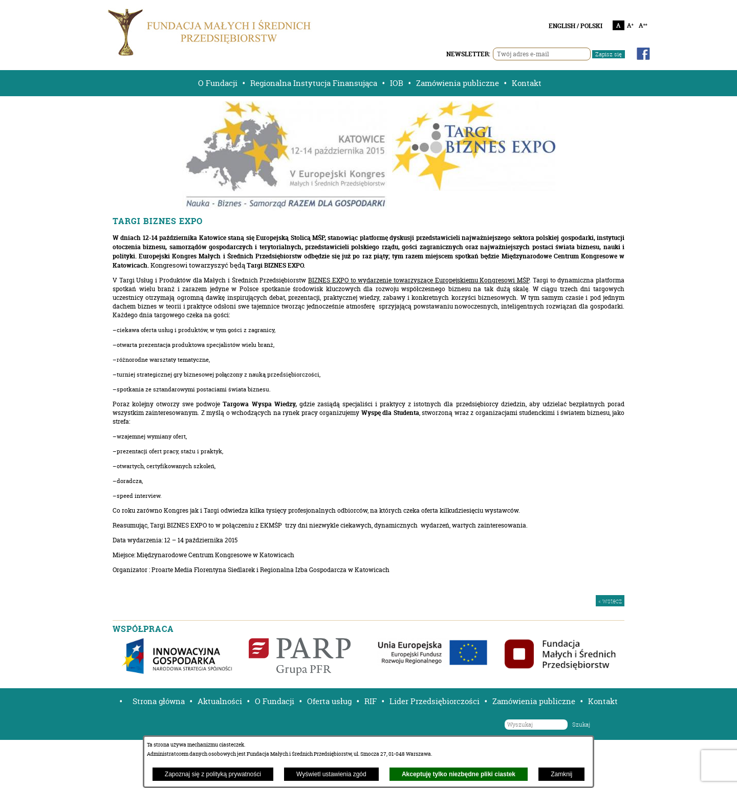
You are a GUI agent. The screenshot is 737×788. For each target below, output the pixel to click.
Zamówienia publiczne (457, 83)
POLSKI (591, 25)
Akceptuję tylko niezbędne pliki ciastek (458, 774)
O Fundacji (217, 83)
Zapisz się (608, 54)
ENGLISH (562, 25)
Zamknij (561, 774)
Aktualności (220, 701)
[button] (117, 701)
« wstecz (610, 601)
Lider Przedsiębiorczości (434, 701)
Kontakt (526, 83)
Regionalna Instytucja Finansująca (313, 83)
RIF (370, 701)
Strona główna (159, 701)
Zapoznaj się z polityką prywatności (213, 774)
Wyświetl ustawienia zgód (331, 774)
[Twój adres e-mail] (542, 54)
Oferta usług (329, 701)
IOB (396, 83)
